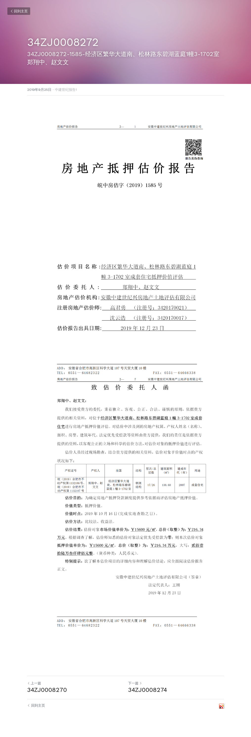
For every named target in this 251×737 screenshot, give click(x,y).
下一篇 (135, 683)
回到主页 (19, 11)
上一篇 (34, 683)
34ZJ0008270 (47, 689)
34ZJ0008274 (147, 689)
